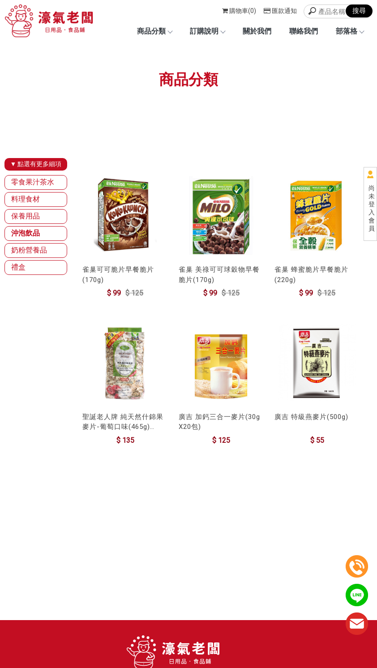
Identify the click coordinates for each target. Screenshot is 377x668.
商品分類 (154, 31)
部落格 (350, 31)
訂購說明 (207, 31)
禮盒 (18, 267)
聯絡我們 (303, 31)
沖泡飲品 (25, 233)
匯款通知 (280, 10)
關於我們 (257, 31)
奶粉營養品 (29, 250)
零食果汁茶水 (32, 182)
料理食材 (25, 199)
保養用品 (25, 216)
